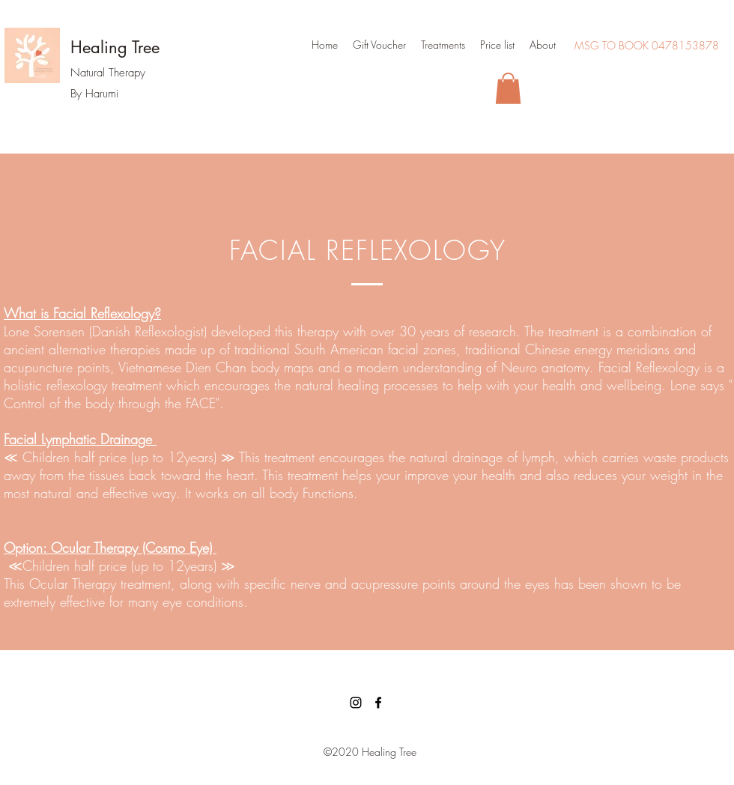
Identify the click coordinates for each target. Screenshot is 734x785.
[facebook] (378, 702)
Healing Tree (115, 47)
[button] (508, 88)
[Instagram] (355, 702)
